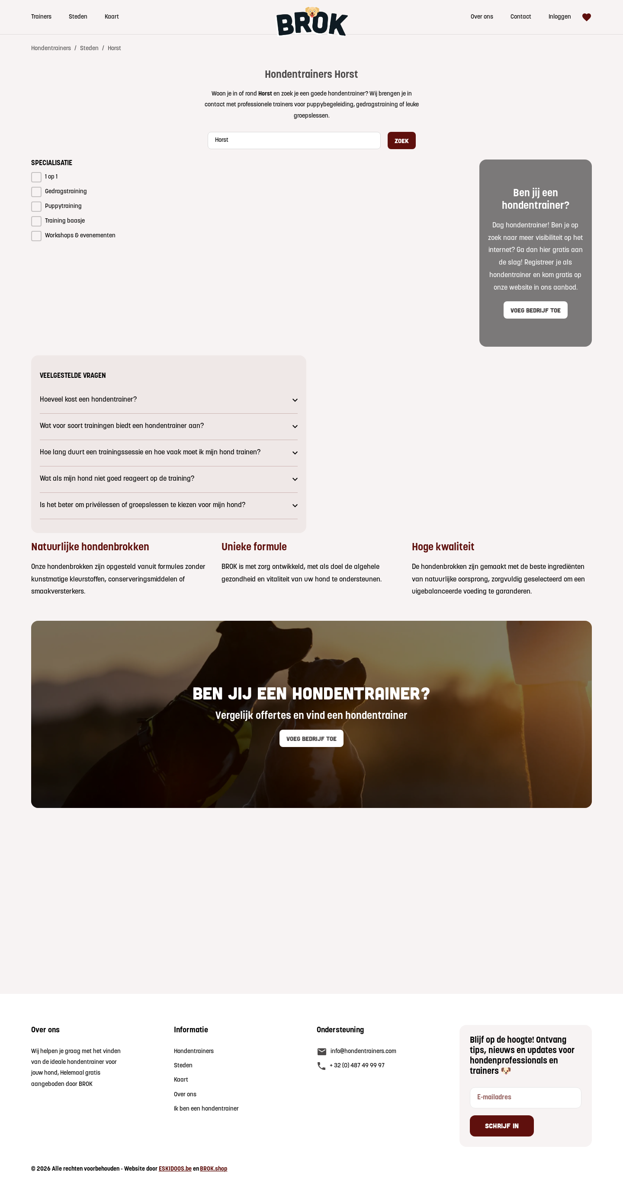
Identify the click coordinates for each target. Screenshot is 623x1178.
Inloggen (560, 17)
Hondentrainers (51, 48)
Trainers (41, 17)
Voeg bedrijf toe (536, 309)
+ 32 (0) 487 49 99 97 (357, 1066)
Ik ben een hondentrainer (206, 1109)
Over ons (482, 17)
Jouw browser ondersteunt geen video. (454, 444)
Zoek (402, 140)
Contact (521, 17)
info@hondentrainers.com (363, 1051)
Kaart (112, 17)
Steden (78, 17)
